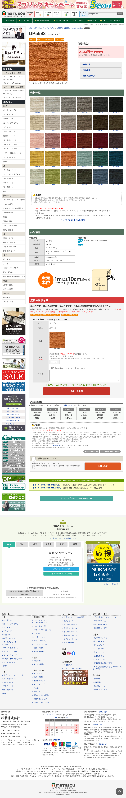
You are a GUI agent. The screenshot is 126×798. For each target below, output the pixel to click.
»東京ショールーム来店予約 (61, 574)
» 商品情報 (86, 70)
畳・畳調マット (9, 187)
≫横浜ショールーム (13, 414)
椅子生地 (7, 69)
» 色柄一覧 (86, 64)
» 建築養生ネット (38, 681)
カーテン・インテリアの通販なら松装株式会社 (62, 790)
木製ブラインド (9, 131)
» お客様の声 (67, 665)
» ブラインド (7, 631)
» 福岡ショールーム (69, 639)
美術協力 (91, 20)
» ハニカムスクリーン (10, 651)
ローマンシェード (10, 114)
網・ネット (7, 259)
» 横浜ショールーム (69, 628)
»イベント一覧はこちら (111, 584)
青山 (22, 544)
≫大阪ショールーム (13, 421)
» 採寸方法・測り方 (100, 624)
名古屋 (48, 544)
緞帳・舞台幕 (8, 230)
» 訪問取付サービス (100, 628)
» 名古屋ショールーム (70, 632)
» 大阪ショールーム (69, 635)
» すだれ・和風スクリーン (12, 659)
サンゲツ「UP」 (49, 28)
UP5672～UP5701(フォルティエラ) (69, 28)
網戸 (5, 162)
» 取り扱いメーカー (100, 686)
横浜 (35, 544)
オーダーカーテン (10, 110)
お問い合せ (103, 467)
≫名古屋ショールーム (13, 417)
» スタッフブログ (99, 659)
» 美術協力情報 (98, 656)
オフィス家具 (8, 289)
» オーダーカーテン (9, 620)
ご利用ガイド (67, 407)
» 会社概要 (97, 679)
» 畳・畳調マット (8, 690)
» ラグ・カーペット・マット (12, 675)
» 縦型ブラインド (8, 638)
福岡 (75, 544)
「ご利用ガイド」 (56, 447)
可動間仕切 (7, 221)
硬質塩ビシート (9, 242)
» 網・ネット (37, 673)
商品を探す (9, 20)
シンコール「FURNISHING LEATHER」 (13, 92)
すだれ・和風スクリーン (12, 153)
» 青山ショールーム (69, 624)
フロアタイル (8, 178)
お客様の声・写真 (61, 20)
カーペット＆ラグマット (12, 174)
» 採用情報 (97, 682)
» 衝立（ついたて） (39, 641)
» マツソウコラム (99, 621)
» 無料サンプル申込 (100, 638)
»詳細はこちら (97, 724)
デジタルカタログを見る (110, 453)
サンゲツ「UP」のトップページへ (76, 500)
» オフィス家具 (38, 664)
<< (56, 718)
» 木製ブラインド (8, 635)
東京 (9, 544)
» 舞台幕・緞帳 (38, 651)
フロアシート (8, 183)
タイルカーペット (10, 170)
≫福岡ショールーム (13, 424)
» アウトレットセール (40, 702)
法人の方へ (78, 20)
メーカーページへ (91, 453)
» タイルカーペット (9, 679)
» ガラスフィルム (8, 662)
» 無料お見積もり (89, 76)
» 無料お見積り (98, 641)
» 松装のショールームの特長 (73, 617)
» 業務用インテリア (39, 699)
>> (67, 718)
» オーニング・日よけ (40, 684)
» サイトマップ (98, 652)
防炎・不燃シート (10, 272)
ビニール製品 (8, 204)
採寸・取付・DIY (42, 20)
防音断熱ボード (9, 251)
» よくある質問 (98, 649)
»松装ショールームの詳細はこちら (63, 538)
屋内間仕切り (8, 285)
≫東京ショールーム (13, 408)
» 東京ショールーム (69, 621)
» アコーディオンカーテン (42, 630)
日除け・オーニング (10, 268)
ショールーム (24, 20)
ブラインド (7, 127)
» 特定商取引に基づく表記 (102, 663)
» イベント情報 (68, 642)
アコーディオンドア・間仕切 (14, 200)
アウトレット (8, 302)
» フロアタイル (7, 682)
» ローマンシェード (9, 655)
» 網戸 (4, 666)
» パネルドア (37, 633)
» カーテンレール (8, 627)
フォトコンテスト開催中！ (111, 20)
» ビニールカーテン (39, 626)
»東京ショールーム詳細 (61, 569)
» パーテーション (38, 637)
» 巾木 (4, 693)
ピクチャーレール (10, 247)
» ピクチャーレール (39, 644)
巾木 (5, 191)
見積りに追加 (76, 391)
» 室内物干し (37, 661)
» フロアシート (7, 686)
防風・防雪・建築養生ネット (14, 276)
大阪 (62, 544)
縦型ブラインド (9, 136)
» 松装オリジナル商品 (40, 695)
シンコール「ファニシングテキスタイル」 (14, 77)
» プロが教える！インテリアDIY (105, 617)
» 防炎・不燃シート (39, 677)
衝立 (5, 217)
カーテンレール (9, 119)
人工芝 (5, 264)
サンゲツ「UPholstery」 (12, 83)
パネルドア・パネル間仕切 (13, 208)
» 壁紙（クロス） (38, 648)
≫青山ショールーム (13, 411)
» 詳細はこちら (57, 740)
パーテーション (9, 213)
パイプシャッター (10, 225)
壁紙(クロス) (8, 238)
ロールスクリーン (10, 140)
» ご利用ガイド (98, 645)
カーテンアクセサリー (11, 123)
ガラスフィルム (9, 157)
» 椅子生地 (36, 692)
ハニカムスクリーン (10, 149)
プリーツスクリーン (10, 144)
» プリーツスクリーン (10, 648)
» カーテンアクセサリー (11, 624)
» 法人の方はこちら (100, 689)
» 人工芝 (35, 688)
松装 (30, 28)
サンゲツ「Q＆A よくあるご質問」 (74, 220)
